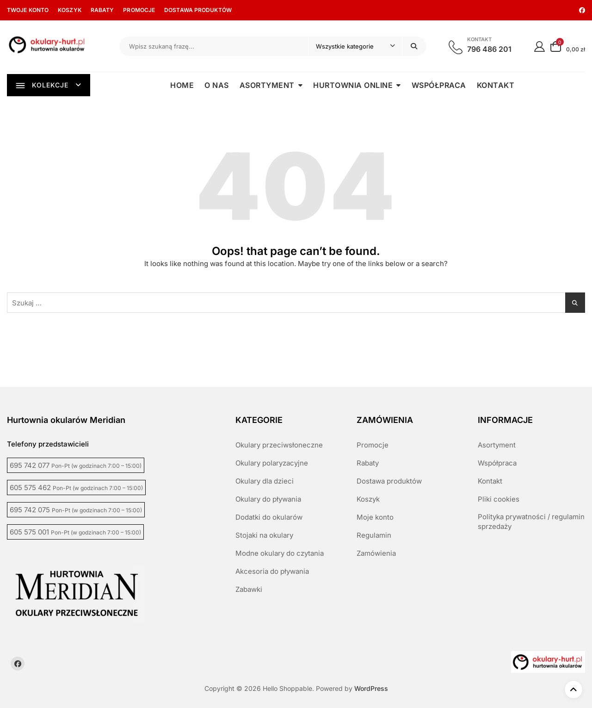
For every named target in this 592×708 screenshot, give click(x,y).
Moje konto (375, 517)
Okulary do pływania (268, 499)
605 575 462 (76, 487)
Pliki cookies (498, 499)
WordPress (371, 688)
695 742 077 (76, 465)
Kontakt (496, 85)
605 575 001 (75, 532)
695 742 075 (76, 509)
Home (182, 85)
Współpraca (439, 85)
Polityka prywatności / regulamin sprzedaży (531, 521)
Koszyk (69, 9)
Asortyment (267, 85)
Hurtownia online (353, 85)
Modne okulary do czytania (279, 553)
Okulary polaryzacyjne (271, 463)
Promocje (139, 9)
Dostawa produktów (198, 9)
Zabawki (248, 589)
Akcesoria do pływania (272, 571)
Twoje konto (28, 9)
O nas (217, 85)
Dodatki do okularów (268, 517)
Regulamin (374, 535)
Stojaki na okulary (264, 535)
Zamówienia (376, 553)
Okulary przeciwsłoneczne (279, 445)
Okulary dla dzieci (264, 481)
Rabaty (102, 9)
